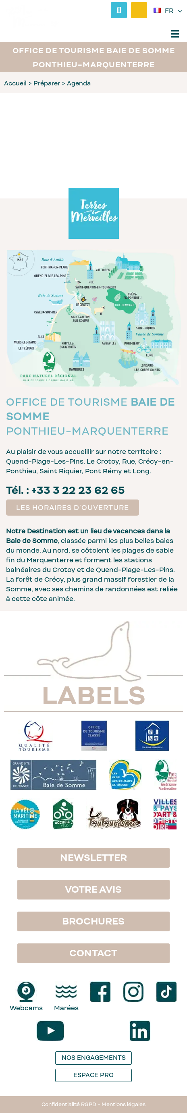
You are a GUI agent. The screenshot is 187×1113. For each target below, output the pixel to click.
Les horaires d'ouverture (72, 507)
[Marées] (66, 991)
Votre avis (93, 889)
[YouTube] (50, 1030)
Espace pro (93, 1075)
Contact (93, 953)
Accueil (15, 83)
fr (170, 11)
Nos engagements (94, 1057)
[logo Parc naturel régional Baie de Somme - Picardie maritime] (165, 775)
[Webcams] (26, 991)
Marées (66, 1008)
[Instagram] (133, 991)
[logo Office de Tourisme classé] (94, 736)
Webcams (26, 1008)
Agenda (79, 83)
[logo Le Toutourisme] (113, 814)
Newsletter (93, 858)
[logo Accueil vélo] (63, 814)
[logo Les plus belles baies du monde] (125, 775)
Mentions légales (123, 1104)
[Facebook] (100, 991)
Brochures (93, 921)
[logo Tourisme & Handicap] (152, 736)
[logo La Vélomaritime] (25, 814)
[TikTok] (166, 991)
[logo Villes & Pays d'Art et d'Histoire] (165, 814)
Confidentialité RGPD (69, 1104)
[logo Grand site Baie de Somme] (53, 775)
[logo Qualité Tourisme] (35, 736)
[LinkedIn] (140, 1030)
